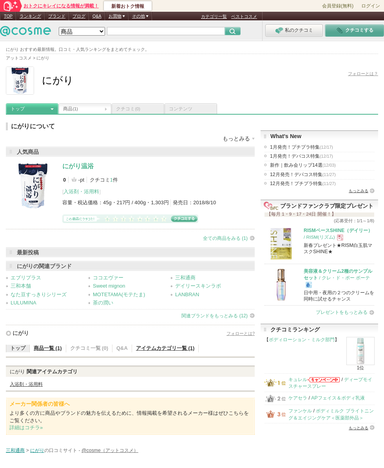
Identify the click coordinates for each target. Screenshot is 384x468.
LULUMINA (23, 303)
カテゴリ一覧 (214, 16)
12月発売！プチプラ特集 (303, 183)
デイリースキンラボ (198, 286)
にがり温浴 (78, 166)
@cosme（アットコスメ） (110, 450)
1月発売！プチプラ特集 (301, 147)
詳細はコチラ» (26, 427)
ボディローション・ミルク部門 (302, 339)
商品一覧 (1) (48, 348)
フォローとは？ (363, 73)
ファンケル (300, 411)
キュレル (297, 379)
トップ (18, 109)
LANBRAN (187, 294)
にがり (21, 333)
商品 (70, 109)
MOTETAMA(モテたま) (119, 294)
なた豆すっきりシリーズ (39, 294)
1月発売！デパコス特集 (301, 156)
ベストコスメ (244, 16)
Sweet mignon (109, 286)
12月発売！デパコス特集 (303, 174)
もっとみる (358, 191)
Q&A (96, 16)
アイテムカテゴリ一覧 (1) (165, 348)
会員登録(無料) (337, 6)
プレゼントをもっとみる (342, 312)
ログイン (370, 6)
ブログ (78, 16)
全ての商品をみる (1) (225, 238)
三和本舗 (21, 286)
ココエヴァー (108, 278)
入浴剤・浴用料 (81, 191)
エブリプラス (26, 278)
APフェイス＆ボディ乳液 (337, 398)
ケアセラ (297, 398)
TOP (8, 16)
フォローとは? (240, 333)
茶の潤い (103, 303)
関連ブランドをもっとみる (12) (214, 316)
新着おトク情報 (127, 6)
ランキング (30, 16)
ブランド (56, 16)
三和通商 (185, 278)
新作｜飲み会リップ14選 (303, 165)
